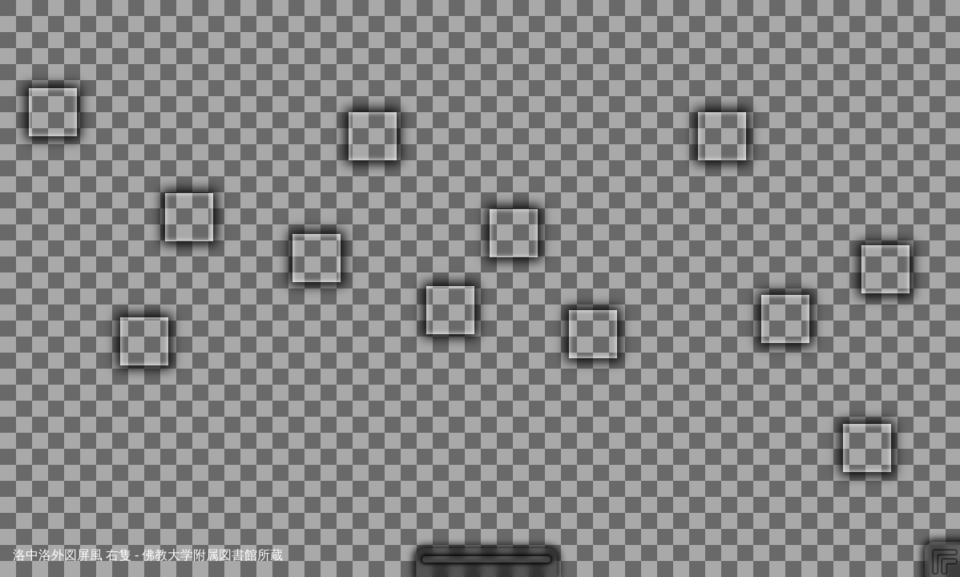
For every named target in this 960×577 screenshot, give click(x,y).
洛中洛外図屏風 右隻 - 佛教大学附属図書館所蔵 (148, 555)
